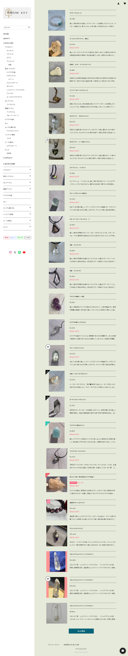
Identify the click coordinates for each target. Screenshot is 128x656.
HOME (6, 34)
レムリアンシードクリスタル (15, 90)
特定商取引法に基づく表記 (71, 645)
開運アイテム (9, 108)
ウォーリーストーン (13, 115)
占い (6, 123)
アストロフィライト (13, 131)
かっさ (7, 150)
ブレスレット (11, 61)
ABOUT (6, 38)
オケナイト (10, 86)
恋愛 (9, 65)
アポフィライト (11, 76)
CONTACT (8, 158)
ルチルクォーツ (12, 146)
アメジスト (10, 93)
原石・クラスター (10, 69)
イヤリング (10, 54)
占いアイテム (9, 101)
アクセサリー (9, 47)
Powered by (81, 652)
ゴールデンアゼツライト (14, 97)
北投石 (9, 153)
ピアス (9, 58)
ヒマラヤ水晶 (11, 72)
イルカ (9, 138)
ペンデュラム (11, 104)
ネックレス (10, 51)
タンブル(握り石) (10, 127)
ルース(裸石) (9, 142)
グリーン (11, 79)
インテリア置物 (10, 135)
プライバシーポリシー (54, 645)
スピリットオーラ (12, 83)
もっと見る (81, 631)
